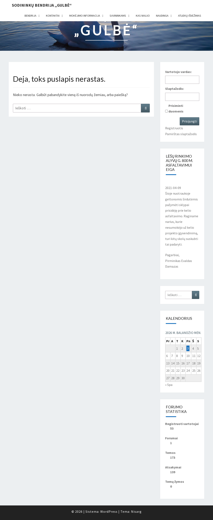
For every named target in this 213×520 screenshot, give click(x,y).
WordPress (109, 511)
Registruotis (174, 128)
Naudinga (162, 15)
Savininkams (118, 15)
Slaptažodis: (174, 88)
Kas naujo (143, 15)
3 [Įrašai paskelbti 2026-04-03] (188, 348)
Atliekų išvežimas (189, 15)
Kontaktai (52, 15)
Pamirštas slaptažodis (181, 134)
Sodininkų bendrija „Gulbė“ (42, 5)
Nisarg (136, 511)
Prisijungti (189, 121)
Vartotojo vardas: (178, 72)
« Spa (168, 385)
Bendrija (30, 15)
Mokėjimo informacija (84, 15)
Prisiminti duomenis (175, 108)
